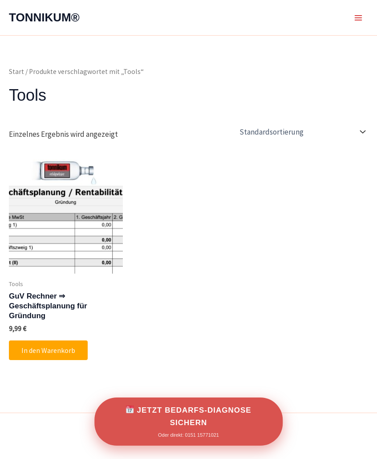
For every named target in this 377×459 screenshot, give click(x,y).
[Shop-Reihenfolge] (301, 132)
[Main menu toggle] (358, 18)
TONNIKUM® (44, 17)
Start (16, 71)
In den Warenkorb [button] (48, 350)
